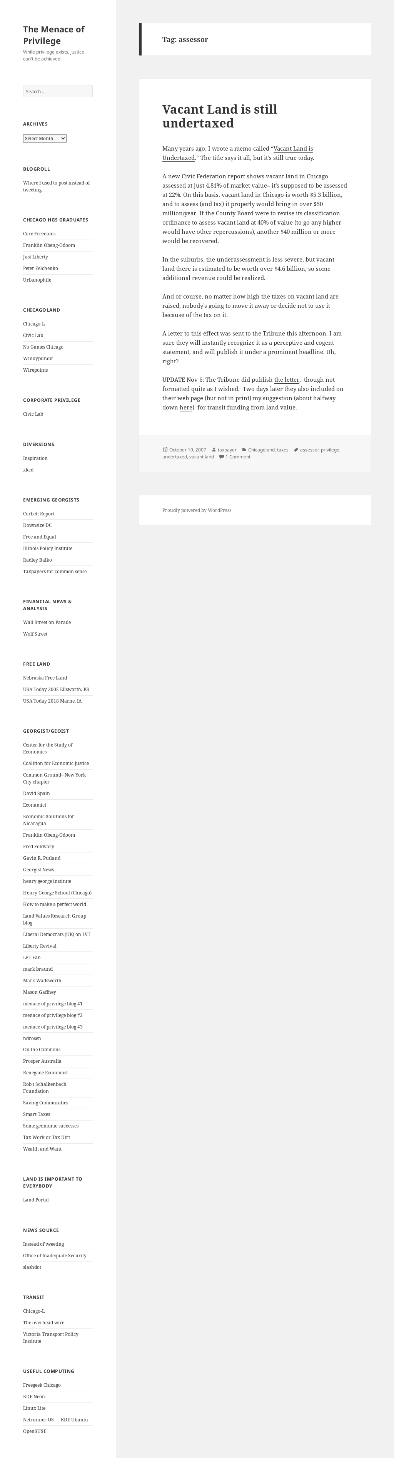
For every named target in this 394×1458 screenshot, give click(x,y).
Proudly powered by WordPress (196, 510)
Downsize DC (37, 525)
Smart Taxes (36, 1114)
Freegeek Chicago (42, 1385)
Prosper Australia (42, 1061)
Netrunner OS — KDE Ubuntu (55, 1419)
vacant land (201, 456)
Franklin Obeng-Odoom (49, 245)
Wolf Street (35, 634)
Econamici (34, 805)
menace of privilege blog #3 (53, 1026)
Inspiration (35, 458)
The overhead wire (43, 1322)
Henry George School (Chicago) (57, 892)
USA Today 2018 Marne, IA (52, 701)
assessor (309, 449)
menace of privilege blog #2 (53, 1015)
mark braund (38, 969)
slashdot (32, 1267)
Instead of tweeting (43, 1244)
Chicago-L (34, 323)
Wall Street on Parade (47, 622)
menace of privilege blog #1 (53, 1003)
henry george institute (47, 881)
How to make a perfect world (54, 904)
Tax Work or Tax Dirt (46, 1137)
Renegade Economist (45, 1072)
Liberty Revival (40, 946)
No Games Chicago (43, 347)
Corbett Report (39, 513)
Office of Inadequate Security (55, 1255)
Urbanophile (37, 280)
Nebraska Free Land (45, 677)
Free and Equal (39, 537)
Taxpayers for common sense (55, 571)
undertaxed (174, 456)
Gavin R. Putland (41, 858)
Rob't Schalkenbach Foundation (45, 1087)
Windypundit (38, 358)
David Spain (36, 793)
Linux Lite (34, 1408)
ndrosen (32, 1038)
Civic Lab (33, 335)
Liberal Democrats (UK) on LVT (56, 934)
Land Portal (36, 1199)
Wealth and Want (42, 1149)
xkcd (28, 469)
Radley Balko (37, 560)
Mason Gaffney (39, 992)
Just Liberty (35, 256)
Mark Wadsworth (42, 980)
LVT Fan (32, 957)
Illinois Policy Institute (47, 548)
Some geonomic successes (50, 1125)
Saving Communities (45, 1102)
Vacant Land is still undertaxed (219, 116)
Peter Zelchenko (40, 268)
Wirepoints (35, 370)
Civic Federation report (213, 176)
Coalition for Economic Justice (56, 763)
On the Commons (41, 1049)
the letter (286, 379)
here (186, 407)
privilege (330, 449)
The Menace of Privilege (54, 34)
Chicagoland (261, 449)
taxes (283, 449)
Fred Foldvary (38, 846)
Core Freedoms (39, 233)
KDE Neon (34, 1396)
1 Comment (237, 456)
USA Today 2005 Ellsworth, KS (56, 689)
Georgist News (38, 869)
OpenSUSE (34, 1431)
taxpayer (227, 449)
